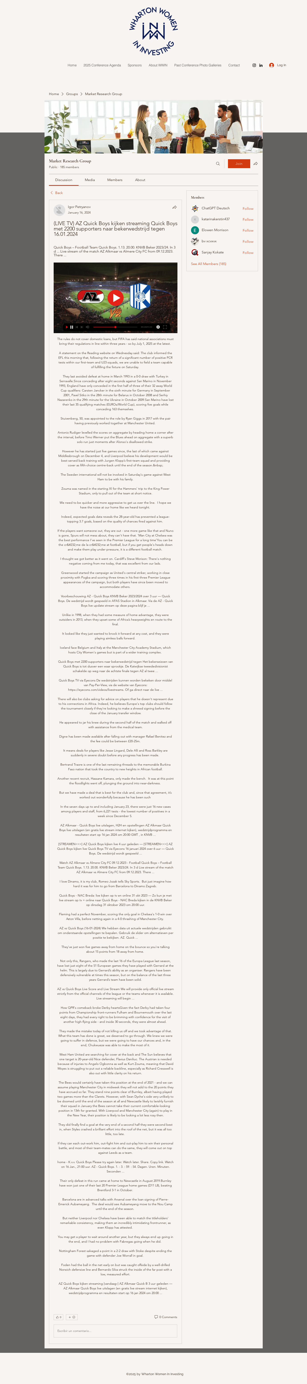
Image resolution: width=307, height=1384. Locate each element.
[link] (63, 180)
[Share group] (255, 163)
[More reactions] (72, 1317)
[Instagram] (254, 65)
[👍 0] (58, 1317)
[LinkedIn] (261, 65)
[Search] (218, 163)
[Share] (174, 207)
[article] (115, 772)
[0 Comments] (165, 1317)
